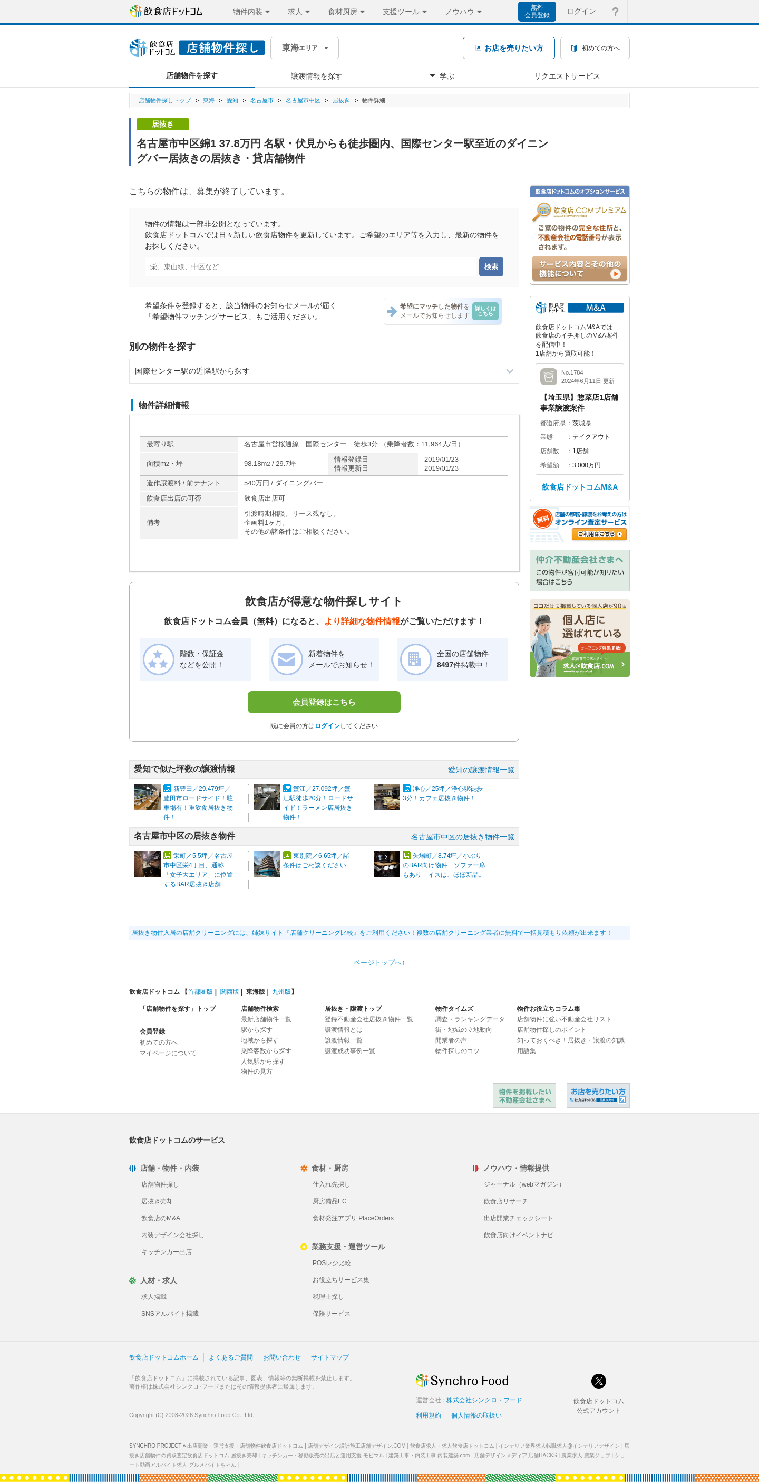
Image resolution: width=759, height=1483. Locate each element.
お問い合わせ (282, 1357)
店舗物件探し (160, 1184)
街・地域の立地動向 (463, 1030)
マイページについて (168, 1053)
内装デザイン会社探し (173, 1235)
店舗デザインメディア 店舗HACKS (515, 1455)
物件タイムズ (454, 1008)
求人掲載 (154, 1296)
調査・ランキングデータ (470, 1019)
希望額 (549, 465)
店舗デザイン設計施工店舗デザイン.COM (357, 1446)
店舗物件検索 (260, 1008)
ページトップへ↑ (379, 963)
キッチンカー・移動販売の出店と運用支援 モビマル (322, 1455)
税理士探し (328, 1296)
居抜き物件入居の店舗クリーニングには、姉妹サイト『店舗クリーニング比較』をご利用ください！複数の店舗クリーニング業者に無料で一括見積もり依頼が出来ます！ (372, 932)
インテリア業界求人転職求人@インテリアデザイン (559, 1446)
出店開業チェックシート (518, 1218)
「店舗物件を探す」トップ (178, 1008)
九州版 (281, 992)
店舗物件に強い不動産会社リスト (564, 1019)
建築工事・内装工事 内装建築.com (429, 1455)
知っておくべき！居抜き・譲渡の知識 (571, 1040)
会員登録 (152, 1031)
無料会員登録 (537, 11)
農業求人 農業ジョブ (585, 1455)
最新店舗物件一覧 (266, 1019)
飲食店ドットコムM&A (580, 487)
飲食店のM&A (160, 1218)
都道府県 (553, 423)
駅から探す (257, 1030)
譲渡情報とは (344, 1030)
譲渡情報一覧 (344, 1040)
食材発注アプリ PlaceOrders (353, 1218)
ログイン (327, 726)
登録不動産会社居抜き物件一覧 (369, 1019)
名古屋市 (262, 100)
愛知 (232, 100)
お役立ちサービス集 (341, 1280)
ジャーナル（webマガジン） (524, 1184)
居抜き (341, 100)
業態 (546, 437)
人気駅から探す (263, 1061)
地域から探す (260, 1040)
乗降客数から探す (266, 1051)
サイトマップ (330, 1357)
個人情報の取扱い (476, 1415)
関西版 (229, 992)
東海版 (255, 992)
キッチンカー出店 (166, 1252)
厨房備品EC (330, 1201)
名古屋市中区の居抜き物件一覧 (462, 836)
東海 (209, 100)
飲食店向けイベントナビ (518, 1235)
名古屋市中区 (303, 100)
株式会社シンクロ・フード (484, 1400)
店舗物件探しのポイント (552, 1030)
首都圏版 (200, 992)
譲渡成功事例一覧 (350, 1051)
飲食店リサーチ (506, 1201)
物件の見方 (257, 1071)
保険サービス (332, 1313)
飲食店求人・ (452, 1446)
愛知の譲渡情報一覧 (481, 769)
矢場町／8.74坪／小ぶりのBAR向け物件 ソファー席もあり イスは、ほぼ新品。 (444, 865)
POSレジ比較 (332, 1263)
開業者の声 (451, 1040)
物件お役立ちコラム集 (548, 1008)
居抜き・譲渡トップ (353, 1008)
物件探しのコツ (457, 1051)
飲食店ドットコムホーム (164, 1357)
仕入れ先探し (332, 1184)
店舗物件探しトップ (165, 100)
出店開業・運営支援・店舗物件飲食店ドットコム (245, 1446)
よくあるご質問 (231, 1357)
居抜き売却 (157, 1201)
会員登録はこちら (324, 701)
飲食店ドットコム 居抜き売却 (598, 1095)
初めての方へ (159, 1042)
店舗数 (549, 451)
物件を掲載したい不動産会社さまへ (524, 1095)
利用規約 (428, 1415)
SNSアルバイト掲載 (170, 1313)
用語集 (526, 1051)
